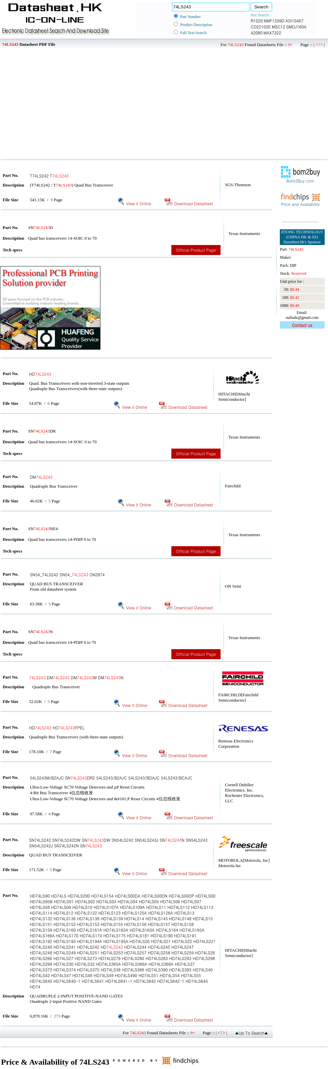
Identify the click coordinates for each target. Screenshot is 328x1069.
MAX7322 (272, 32)
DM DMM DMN (76, 677)
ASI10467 (294, 20)
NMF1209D (274, 20)
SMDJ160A (296, 26)
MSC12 (278, 26)
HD (40, 374)
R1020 (257, 20)
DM (41, 477)
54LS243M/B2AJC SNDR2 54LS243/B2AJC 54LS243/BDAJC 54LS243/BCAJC (111, 778)
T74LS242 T (49, 176)
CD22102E (261, 26)
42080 (256, 32)
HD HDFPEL (57, 727)
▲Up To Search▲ (251, 1033)
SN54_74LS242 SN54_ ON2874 (67, 574)
